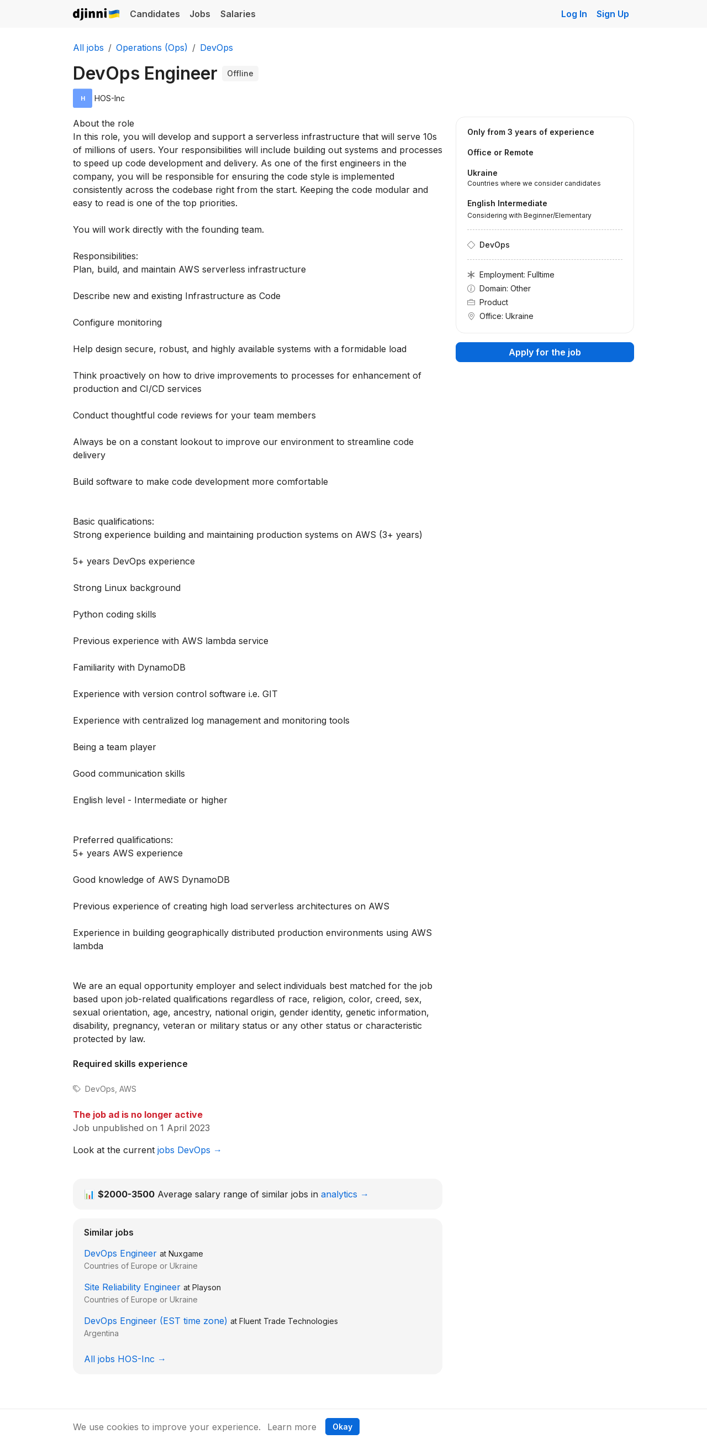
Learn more (291, 1426)
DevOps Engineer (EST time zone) (156, 1320)
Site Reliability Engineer (132, 1287)
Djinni (96, 15)
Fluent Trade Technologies (288, 1321)
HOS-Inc (109, 98)
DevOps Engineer (120, 1253)
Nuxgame (185, 1253)
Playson (206, 1287)
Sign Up (613, 13)
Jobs (199, 13)
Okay (342, 1426)
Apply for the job (545, 352)
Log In (574, 13)
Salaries (238, 13)
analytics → (345, 1194)
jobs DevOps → (189, 1149)
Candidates (155, 13)
